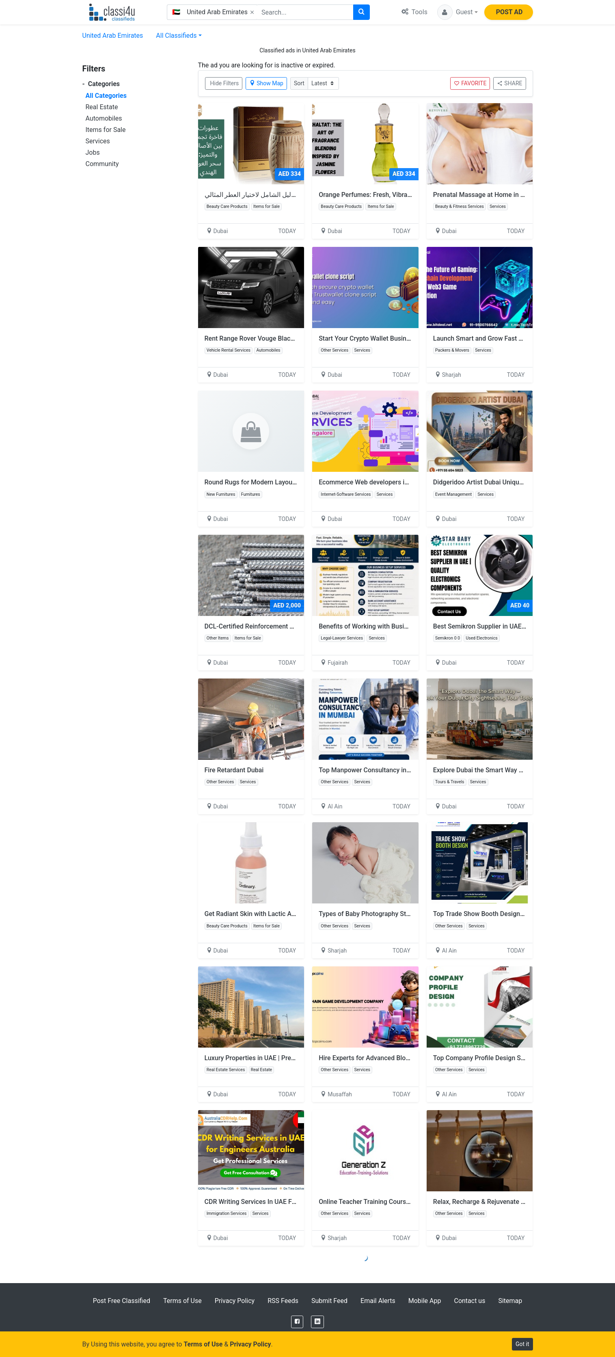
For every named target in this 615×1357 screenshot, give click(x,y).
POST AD (509, 12)
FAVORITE (470, 83)
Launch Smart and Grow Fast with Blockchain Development (518, 338)
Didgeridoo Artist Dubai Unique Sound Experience (504, 482)
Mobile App (424, 1301)
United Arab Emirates (112, 35)
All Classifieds (176, 35)
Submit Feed (329, 1301)
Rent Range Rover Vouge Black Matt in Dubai (269, 338)
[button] (457, 12)
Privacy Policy (235, 1301)
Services (98, 141)
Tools (414, 12)
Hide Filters (224, 83)
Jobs (93, 152)
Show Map (266, 83)
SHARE (509, 83)
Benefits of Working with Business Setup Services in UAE (401, 626)
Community (102, 164)
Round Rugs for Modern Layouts (251, 482)
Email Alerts (377, 1301)
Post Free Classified (121, 1301)
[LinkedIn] (317, 1322)
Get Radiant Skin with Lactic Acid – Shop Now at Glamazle (289, 914)
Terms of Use (182, 1301)
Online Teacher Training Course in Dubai (377, 1202)
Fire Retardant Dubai (234, 770)
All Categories (106, 95)
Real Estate (102, 107)
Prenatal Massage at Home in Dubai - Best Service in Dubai (518, 195)
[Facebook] (297, 1322)
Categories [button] (101, 84)
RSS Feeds (283, 1301)
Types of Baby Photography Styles (368, 914)
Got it (522, 1344)
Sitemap (510, 1301)
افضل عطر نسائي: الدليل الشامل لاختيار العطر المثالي (277, 195)
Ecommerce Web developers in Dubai (372, 482)
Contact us (469, 1301)
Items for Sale (106, 130)
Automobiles (104, 118)
